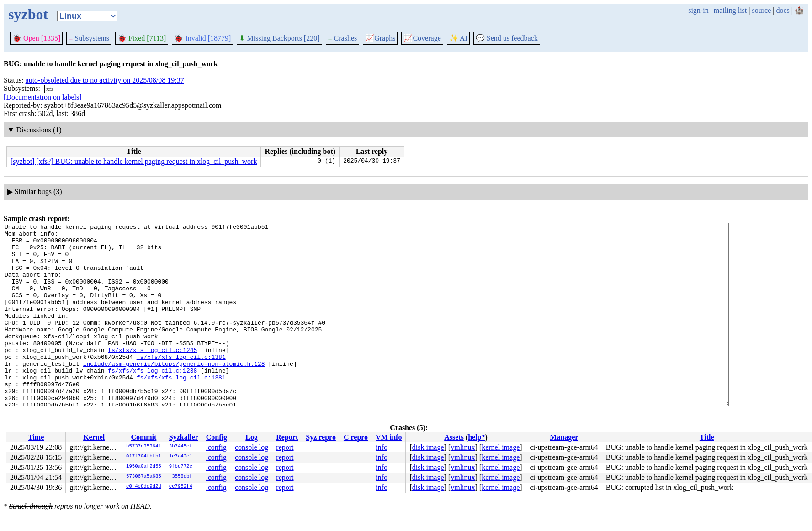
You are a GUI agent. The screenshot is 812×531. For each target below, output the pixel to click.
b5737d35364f (143, 446)
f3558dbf (180, 476)
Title (707, 437)
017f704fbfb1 (143, 456)
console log (251, 447)
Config (216, 437)
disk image (428, 447)
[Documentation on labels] (43, 97)
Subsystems (89, 38)
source (761, 10)
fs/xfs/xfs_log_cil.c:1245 (152, 376)
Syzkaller (183, 437)
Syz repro (321, 437)
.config (216, 447)
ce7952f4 (180, 487)
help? (476, 437)
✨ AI (458, 38)
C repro (356, 437)
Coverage (421, 38)
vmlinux (463, 447)
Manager (564, 437)
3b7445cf (180, 446)
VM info (389, 437)
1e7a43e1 (180, 456)
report (284, 447)
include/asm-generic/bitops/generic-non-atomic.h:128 (174, 392)
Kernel (94, 437)
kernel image (501, 447)
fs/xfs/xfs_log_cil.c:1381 (181, 384)
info (381, 447)
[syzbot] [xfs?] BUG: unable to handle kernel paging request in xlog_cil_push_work (134, 161)
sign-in (698, 10)
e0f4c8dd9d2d (143, 487)
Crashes (342, 38)
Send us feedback (507, 38)
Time (36, 437)
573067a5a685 (143, 476)
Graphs (380, 38)
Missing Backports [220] (279, 38)
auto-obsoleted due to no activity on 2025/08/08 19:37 (105, 80)
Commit (143, 437)
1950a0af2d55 (143, 466)
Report (287, 437)
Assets (454, 437)
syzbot (28, 14)
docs (782, 10)
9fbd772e (180, 466)
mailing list (730, 10)
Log (251, 437)
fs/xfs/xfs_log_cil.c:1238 (152, 400)
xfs (49, 88)
